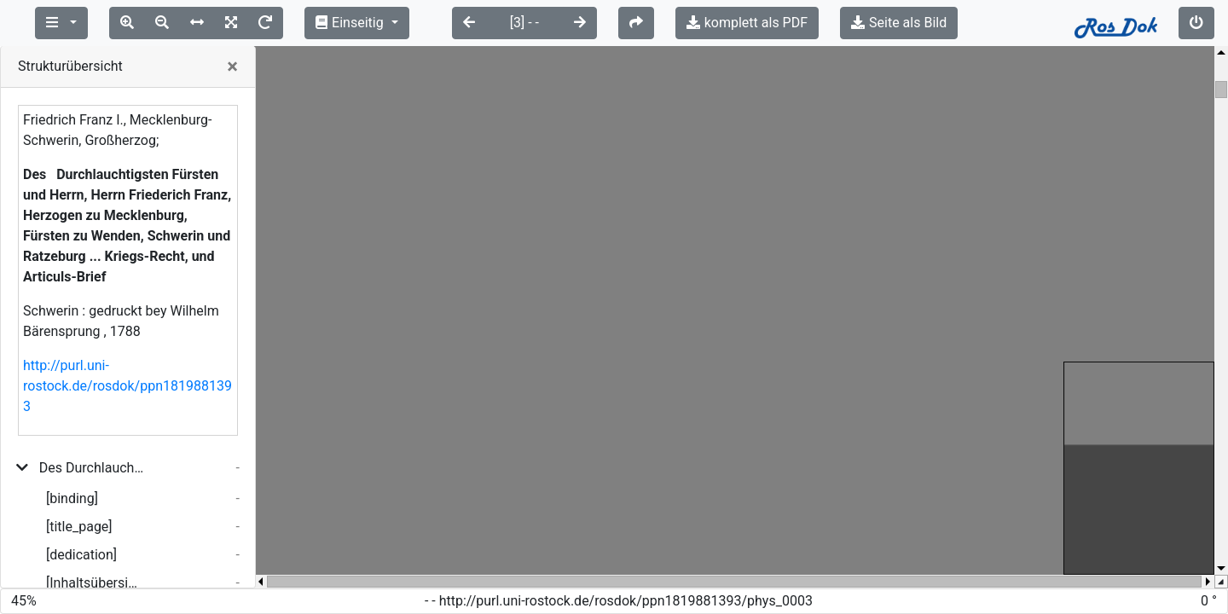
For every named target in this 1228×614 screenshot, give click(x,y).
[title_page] (79, 526)
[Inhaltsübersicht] (95, 583)
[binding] (72, 498)
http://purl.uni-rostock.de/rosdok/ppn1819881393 (127, 385)
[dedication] (81, 555)
